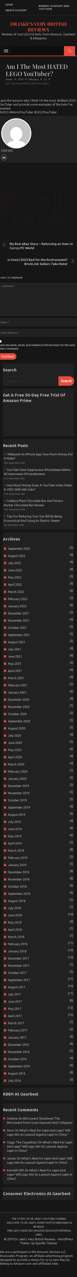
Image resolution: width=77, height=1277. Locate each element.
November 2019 (19, 793)
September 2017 (19, 980)
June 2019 (15, 829)
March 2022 (16, 591)
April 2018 (15, 929)
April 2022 (15, 584)
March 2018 (16, 937)
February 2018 (17, 944)
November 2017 (19, 965)
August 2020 (16, 728)
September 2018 (19, 893)
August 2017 (16, 987)
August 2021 (16, 642)
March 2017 (16, 1023)
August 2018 (16, 901)
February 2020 (17, 771)
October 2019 (17, 800)
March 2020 (16, 764)
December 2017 (18, 958)
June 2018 (15, 915)
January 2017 (17, 1037)
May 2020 (14, 750)
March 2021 (16, 678)
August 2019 (16, 814)
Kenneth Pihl (15, 1170)
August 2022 (16, 556)
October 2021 (17, 627)
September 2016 (19, 1066)
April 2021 (15, 671)
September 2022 (19, 548)
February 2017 (17, 1030)
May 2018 (14, 922)
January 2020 (17, 778)
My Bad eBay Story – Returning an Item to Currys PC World (41, 246)
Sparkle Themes (46, 1243)
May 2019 (14, 836)
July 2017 (14, 994)
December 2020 (18, 699)
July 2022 (14, 563)
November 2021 (19, 620)
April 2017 (15, 1016)
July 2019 (14, 822)
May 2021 (14, 663)
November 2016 (19, 1052)
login (9, 4)
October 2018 (17, 886)
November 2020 (19, 706)
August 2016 (16, 1073)
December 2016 (18, 1044)
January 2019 (17, 865)
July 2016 (14, 1080)
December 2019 (18, 786)
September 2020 (19, 721)
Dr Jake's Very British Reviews (38, 27)
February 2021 (17, 685)
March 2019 (16, 850)
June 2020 (15, 742)
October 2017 (17, 972)
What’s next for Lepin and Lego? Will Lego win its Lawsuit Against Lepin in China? (39, 1147)
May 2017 (14, 1008)
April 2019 (15, 843)
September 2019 (19, 807)
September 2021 (19, 635)
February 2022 (17, 599)
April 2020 (15, 757)
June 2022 (15, 570)
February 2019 (17, 857)
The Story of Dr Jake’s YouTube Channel (39, 1218)
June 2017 (15, 1001)
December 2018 (18, 872)
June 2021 (15, 656)
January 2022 (17, 606)
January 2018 (17, 951)
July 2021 (14, 649)
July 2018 (14, 908)
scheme (12, 1118)
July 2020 (14, 735)
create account (16, 10)
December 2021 (18, 613)
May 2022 (14, 577)
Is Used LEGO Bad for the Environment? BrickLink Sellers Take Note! (38, 262)
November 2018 (19, 879)
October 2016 (17, 1059)
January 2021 (17, 692)
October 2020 (17, 714)
